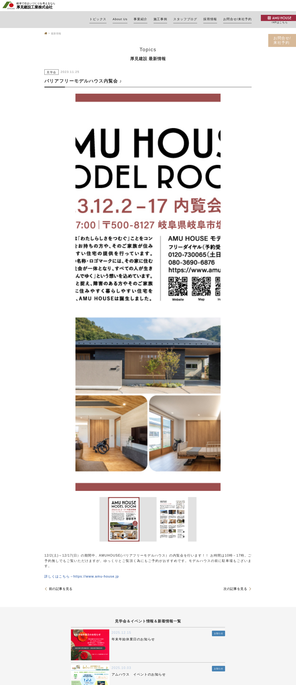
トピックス (97, 19)
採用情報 (210, 19)
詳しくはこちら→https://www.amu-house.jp (81, 576)
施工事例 (160, 19)
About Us (120, 19)
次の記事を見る (235, 589)
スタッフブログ (185, 19)
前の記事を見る (61, 589)
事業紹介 (140, 19)
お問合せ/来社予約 (237, 19)
